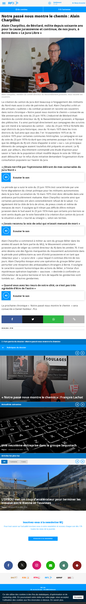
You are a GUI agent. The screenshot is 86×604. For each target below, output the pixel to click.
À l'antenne (65, 9)
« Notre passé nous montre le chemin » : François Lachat (42, 397)
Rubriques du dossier (14, 347)
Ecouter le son (15, 177)
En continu (21, 9)
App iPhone (63, 565)
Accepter (78, 597)
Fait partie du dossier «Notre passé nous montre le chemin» (31, 342)
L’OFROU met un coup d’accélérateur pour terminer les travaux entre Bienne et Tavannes (41, 501)
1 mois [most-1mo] (23, 462)
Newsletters (50, 565)
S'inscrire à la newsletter (43, 539)
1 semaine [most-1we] (13, 462)
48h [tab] (4, 462)
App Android (77, 565)
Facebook (8, 565)
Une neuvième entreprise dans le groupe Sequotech (39, 445)
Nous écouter (79, 3)
